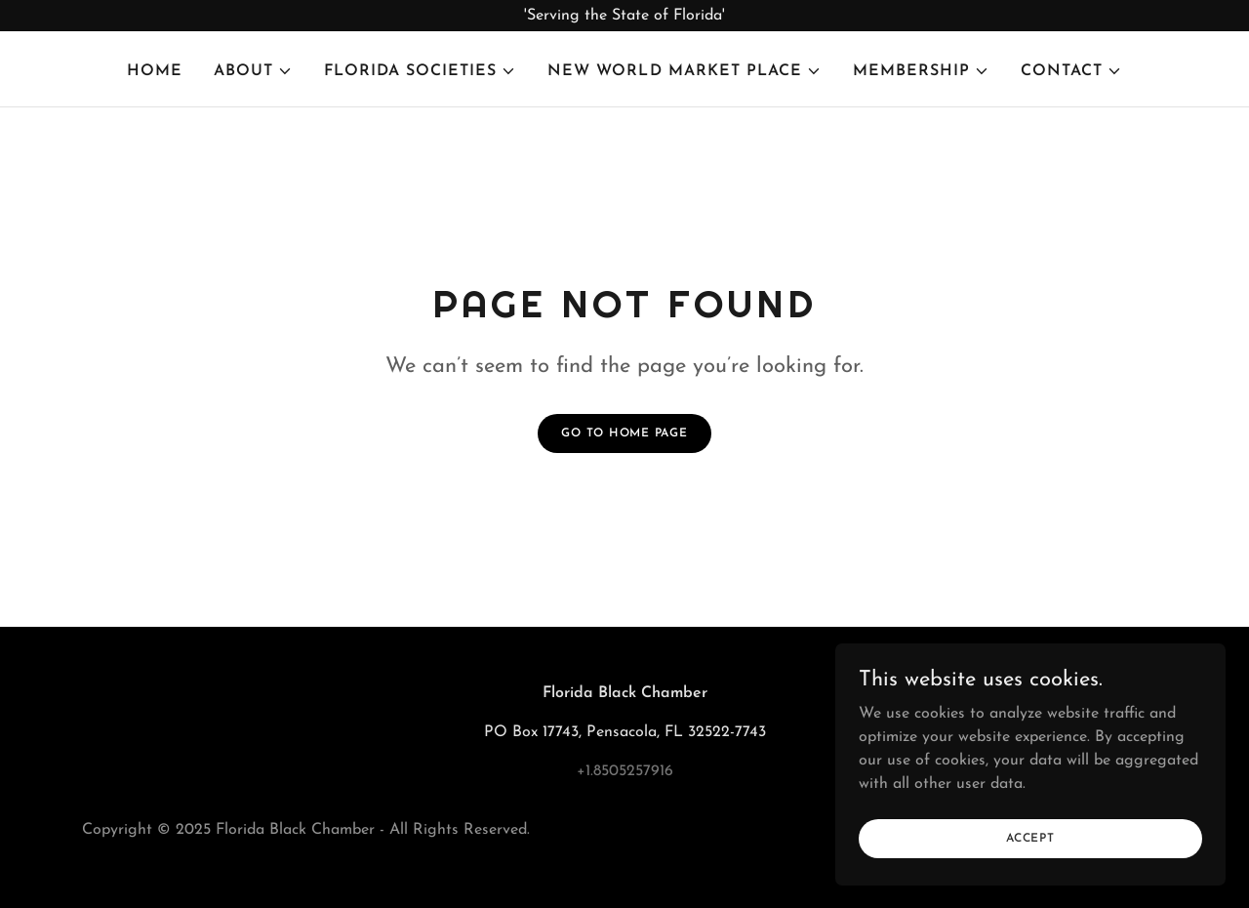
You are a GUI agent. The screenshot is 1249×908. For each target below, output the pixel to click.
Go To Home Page (624, 433)
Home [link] (154, 71)
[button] (253, 71)
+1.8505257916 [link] (625, 771)
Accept (1030, 878)
